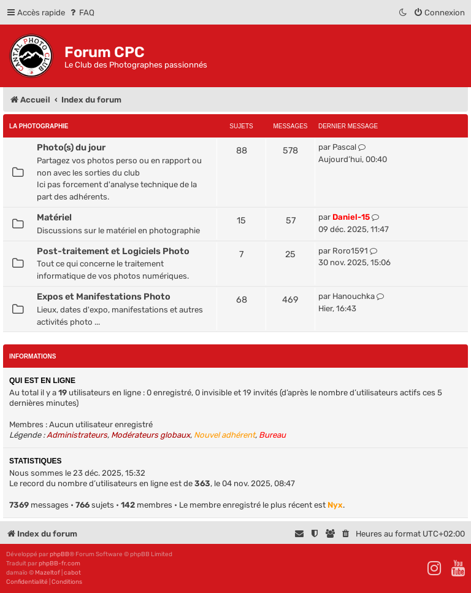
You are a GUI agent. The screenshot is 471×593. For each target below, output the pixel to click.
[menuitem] (81, 12)
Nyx (335, 505)
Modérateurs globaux (150, 435)
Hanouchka (353, 296)
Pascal (344, 147)
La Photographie (39, 126)
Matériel (54, 217)
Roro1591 (350, 250)
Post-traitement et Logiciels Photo (113, 251)
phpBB (59, 554)
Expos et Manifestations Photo (103, 296)
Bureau (272, 435)
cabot (72, 572)
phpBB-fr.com (59, 563)
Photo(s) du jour (71, 147)
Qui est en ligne (42, 380)
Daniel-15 (351, 217)
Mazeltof (47, 572)
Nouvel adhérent (224, 435)
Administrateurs (77, 435)
